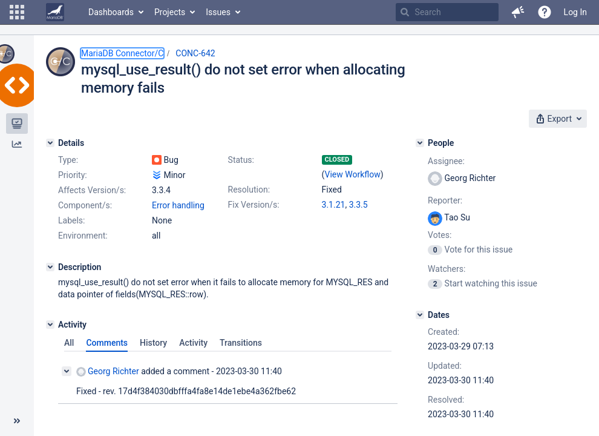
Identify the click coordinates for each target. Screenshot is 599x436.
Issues (218, 12)
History (153, 343)
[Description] (50, 267)
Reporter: (445, 200)
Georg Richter (107, 371)
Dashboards (111, 12)
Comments (107, 343)
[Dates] (420, 315)
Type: (68, 160)
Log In (575, 12)
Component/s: (85, 205)
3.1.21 (333, 205)
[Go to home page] (55, 12)
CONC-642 (195, 53)
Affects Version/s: (92, 190)
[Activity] (50, 324)
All (69, 343)
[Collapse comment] (66, 371)
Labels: (71, 220)
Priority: (72, 175)
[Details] (50, 143)
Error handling (178, 205)
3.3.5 (358, 205)
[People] (420, 143)
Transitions (241, 343)
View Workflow (353, 174)
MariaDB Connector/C (122, 53)
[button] (17, 12)
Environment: (83, 235)
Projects (169, 12)
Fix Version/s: (254, 205)
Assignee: (446, 161)
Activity (193, 343)
